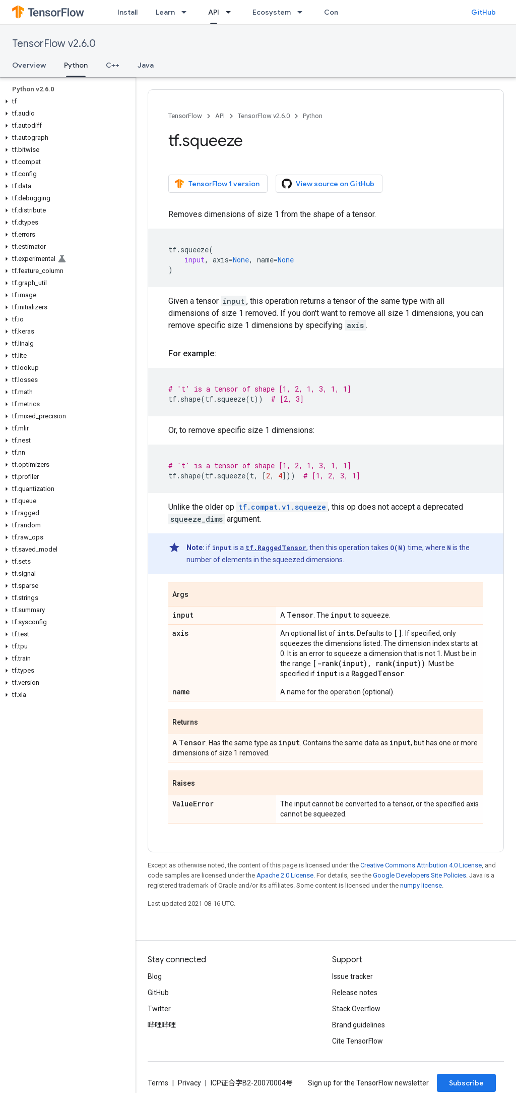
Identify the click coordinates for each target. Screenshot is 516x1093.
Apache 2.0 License (284, 875)
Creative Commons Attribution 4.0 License (421, 865)
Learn (165, 12)
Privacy (189, 1083)
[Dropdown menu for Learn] (187, 12)
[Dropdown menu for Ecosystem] (303, 12)
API (220, 116)
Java (146, 65)
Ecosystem (271, 12)
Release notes (354, 993)
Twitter (159, 1009)
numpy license (421, 885)
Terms (158, 1083)
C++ (112, 65)
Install (127, 12)
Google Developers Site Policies (419, 875)
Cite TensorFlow (357, 1041)
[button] (66, 101)
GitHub (483, 12)
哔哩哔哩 (162, 1025)
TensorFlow (185, 116)
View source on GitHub (328, 184)
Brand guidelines (358, 1025)
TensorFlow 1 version (217, 184)
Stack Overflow (356, 1009)
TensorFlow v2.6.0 (54, 43)
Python (312, 116)
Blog (155, 976)
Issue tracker (352, 976)
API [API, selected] (213, 12)
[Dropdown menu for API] (231, 12)
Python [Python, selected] (76, 65)
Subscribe (466, 1082)
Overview (29, 65)
